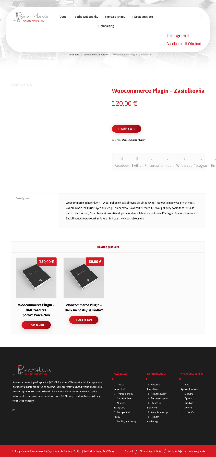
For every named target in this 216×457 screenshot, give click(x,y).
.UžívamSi (187, 412)
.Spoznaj (187, 398)
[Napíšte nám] (14, 410)
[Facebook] (177, 40)
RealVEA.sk (108, 451)
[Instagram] (176, 36)
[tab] (35, 198)
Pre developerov (157, 398)
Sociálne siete (123, 398)
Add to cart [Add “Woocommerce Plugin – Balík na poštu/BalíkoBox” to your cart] (85, 319)
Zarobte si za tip (157, 412)
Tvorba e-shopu (123, 394)
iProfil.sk (77, 451)
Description (22, 198)
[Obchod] (192, 44)
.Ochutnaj (187, 394)
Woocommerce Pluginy (133, 140)
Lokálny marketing (125, 421)
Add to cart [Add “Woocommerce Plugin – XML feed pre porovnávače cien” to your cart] (37, 324)
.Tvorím (186, 407)
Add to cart (128, 128)
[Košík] (201, 16)
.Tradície (187, 403)
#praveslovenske (38, 451)
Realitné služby (157, 394)
